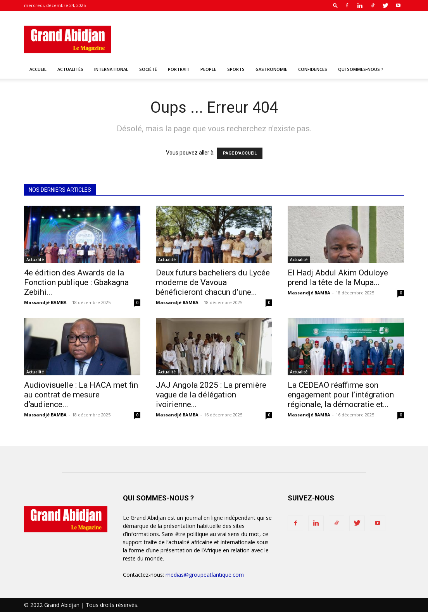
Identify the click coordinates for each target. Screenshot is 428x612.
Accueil (38, 69)
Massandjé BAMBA (45, 302)
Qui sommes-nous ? (360, 69)
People (208, 69)
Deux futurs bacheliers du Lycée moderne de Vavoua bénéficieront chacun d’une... (213, 282)
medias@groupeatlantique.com (205, 574)
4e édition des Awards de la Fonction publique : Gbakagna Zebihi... (76, 282)
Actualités (70, 69)
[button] (335, 5)
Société (148, 69)
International (111, 69)
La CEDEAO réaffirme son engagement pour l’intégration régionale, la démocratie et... (341, 394)
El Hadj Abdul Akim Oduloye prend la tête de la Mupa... (338, 277)
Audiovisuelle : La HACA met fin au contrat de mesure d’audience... (81, 394)
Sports (236, 69)
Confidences (312, 69)
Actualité (35, 259)
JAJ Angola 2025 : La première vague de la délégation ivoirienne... (211, 394)
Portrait (179, 69)
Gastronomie (271, 69)
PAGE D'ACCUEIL (240, 153)
